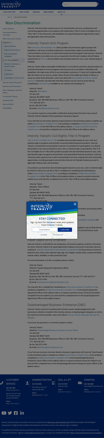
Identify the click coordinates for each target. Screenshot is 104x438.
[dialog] (52, 220)
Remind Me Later (58, 235)
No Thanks (44, 235)
